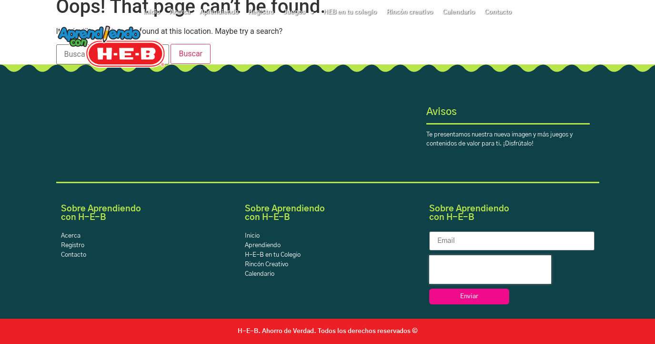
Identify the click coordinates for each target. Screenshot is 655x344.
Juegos (298, 12)
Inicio (151, 12)
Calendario (459, 12)
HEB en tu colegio (350, 12)
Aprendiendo (219, 12)
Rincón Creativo (266, 264)
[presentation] (490, 269)
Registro (261, 12)
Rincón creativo (409, 12)
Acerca (180, 12)
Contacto (498, 12)
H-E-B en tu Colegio (273, 255)
